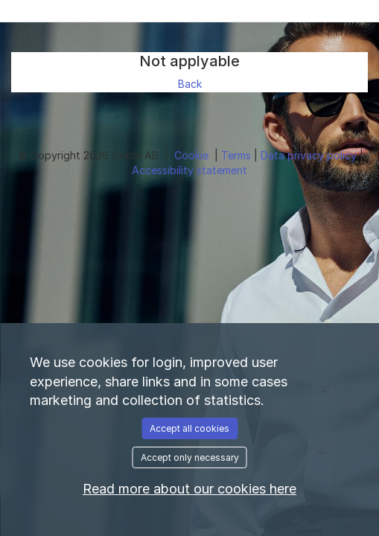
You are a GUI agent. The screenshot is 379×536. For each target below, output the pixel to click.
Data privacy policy (310, 155)
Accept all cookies (189, 428)
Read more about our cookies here (189, 489)
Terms (237, 155)
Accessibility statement (189, 170)
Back (190, 83)
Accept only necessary (190, 457)
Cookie (192, 155)
